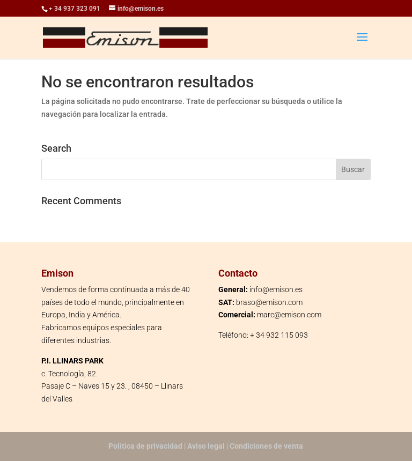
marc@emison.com (289, 314)
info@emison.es (276, 289)
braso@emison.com (269, 302)
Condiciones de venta (266, 446)
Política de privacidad (145, 446)
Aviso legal (206, 446)
